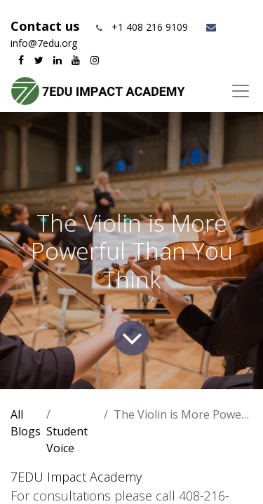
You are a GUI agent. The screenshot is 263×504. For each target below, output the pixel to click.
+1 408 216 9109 (150, 27)
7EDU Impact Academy (76, 476)
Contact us (47, 26)
